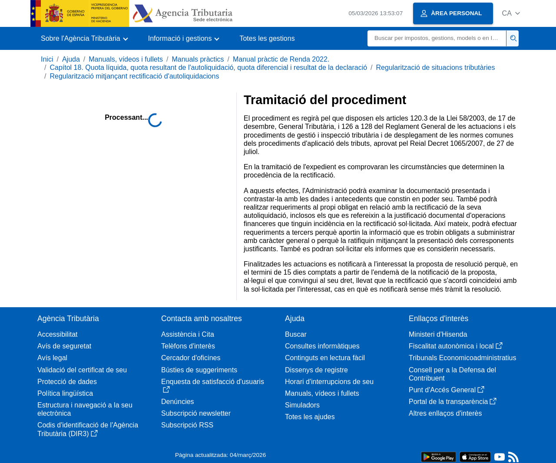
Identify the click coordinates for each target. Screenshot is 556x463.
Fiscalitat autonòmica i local (456, 346)
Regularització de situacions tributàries (435, 67)
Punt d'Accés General (446, 390)
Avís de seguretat (64, 346)
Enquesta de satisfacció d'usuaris (212, 385)
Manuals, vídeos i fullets (126, 59)
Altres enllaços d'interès (445, 413)
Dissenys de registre (316, 370)
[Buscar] (436, 38)
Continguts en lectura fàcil (325, 357)
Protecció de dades (67, 381)
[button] (511, 13)
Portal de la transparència (452, 401)
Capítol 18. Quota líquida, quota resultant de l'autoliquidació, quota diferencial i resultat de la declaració (208, 67)
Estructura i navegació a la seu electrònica (84, 409)
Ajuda (71, 59)
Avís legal (52, 357)
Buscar (296, 334)
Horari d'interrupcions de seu (329, 381)
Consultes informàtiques (322, 346)
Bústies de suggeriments (199, 370)
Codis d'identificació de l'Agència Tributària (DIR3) (87, 429)
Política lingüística (65, 393)
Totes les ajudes (310, 416)
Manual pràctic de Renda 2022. (281, 59)
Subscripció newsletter (196, 413)
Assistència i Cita (187, 334)
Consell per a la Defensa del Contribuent (452, 374)
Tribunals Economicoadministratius (462, 357)
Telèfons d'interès (188, 346)
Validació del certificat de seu (82, 370)
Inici (47, 59)
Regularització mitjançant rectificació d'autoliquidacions (134, 76)
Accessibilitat (57, 334)
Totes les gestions (267, 38)
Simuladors (302, 405)
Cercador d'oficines (190, 357)
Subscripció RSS (187, 425)
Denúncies (177, 401)
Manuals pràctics (198, 59)
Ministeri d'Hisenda (438, 334)
